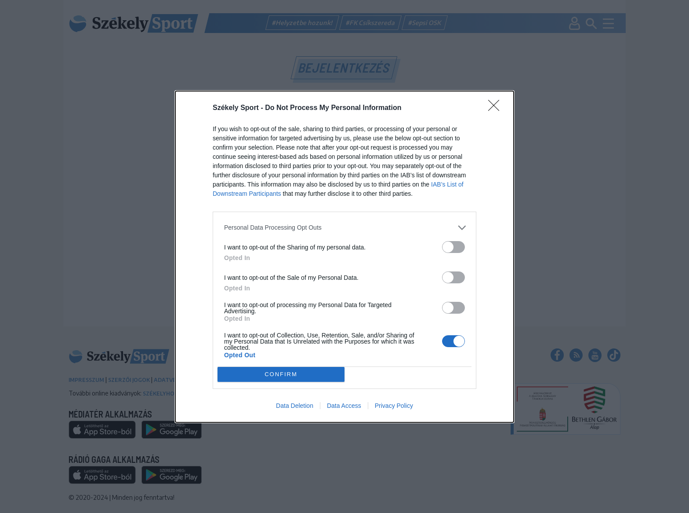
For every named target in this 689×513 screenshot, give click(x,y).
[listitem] (344, 227)
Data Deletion (294, 405)
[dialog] (344, 256)
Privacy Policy (394, 405)
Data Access (344, 405)
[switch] (453, 247)
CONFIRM (281, 374)
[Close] (496, 108)
